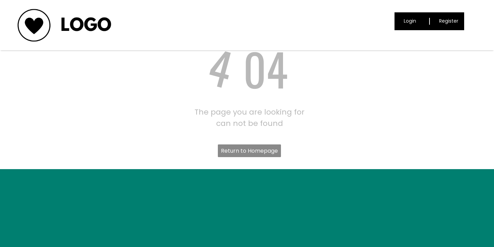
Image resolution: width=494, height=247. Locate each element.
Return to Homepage (249, 151)
